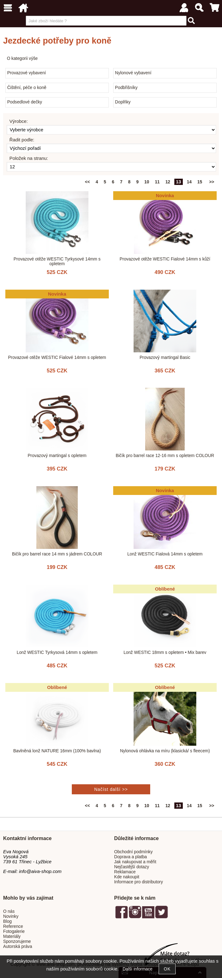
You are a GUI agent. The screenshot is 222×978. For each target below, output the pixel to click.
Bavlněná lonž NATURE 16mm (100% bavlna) (57, 751)
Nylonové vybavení (133, 73)
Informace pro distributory (138, 882)
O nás (9, 911)
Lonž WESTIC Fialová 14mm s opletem (165, 554)
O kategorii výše (22, 58)
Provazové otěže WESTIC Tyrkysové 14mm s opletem (56, 261)
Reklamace (125, 872)
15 (199, 182)
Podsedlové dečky (24, 102)
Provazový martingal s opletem (57, 455)
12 (167, 182)
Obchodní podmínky (133, 851)
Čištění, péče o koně (26, 87)
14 (189, 182)
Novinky (10, 916)
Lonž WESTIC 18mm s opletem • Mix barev (165, 652)
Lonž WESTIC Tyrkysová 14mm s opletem (57, 652)
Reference (13, 926)
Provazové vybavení (26, 73)
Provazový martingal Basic (165, 357)
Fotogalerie (14, 931)
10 (146, 182)
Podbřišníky (126, 87)
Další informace (137, 969)
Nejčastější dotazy (131, 867)
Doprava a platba (130, 856)
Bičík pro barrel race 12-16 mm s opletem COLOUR (165, 455)
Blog (7, 921)
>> (211, 182)
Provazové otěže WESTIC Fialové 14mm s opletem (57, 357)
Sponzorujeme (17, 941)
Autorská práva (17, 946)
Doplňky (123, 102)
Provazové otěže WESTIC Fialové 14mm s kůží (165, 259)
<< (87, 182)
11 (157, 182)
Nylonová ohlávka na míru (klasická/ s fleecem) (165, 751)
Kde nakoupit (126, 877)
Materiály (12, 936)
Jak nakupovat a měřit (135, 862)
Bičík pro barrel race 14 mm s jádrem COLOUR (57, 554)
